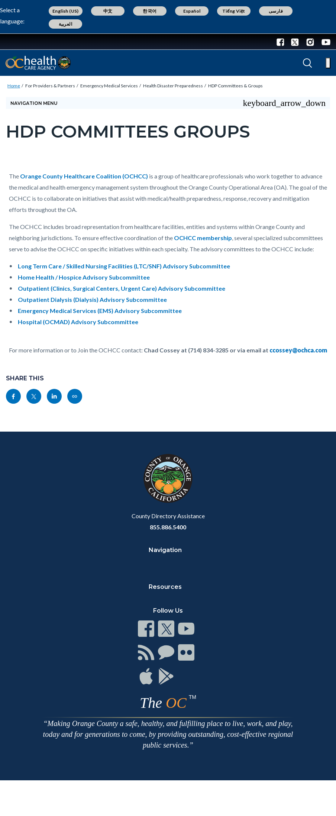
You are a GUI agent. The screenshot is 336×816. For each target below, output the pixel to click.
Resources (165, 586)
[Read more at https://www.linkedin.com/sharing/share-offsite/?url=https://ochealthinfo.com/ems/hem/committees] (54, 396)
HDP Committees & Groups (235, 85)
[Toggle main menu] (328, 63)
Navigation (165, 550)
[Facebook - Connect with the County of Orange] (282, 41)
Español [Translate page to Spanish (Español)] (192, 11)
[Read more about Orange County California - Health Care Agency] (38, 63)
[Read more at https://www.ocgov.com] (168, 478)
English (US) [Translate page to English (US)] (65, 11)
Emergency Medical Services (109, 85)
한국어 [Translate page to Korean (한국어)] (149, 11)
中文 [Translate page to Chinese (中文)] (108, 11)
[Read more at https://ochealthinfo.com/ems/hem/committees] (74, 396)
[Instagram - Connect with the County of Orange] (310, 41)
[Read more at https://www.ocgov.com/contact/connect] (146, 628)
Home (13, 85)
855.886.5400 (168, 526)
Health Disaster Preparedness (173, 85)
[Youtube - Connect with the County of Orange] (324, 41)
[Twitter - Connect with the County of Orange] (295, 41)
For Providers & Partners (50, 85)
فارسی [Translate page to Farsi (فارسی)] (276, 11)
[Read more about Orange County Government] (29, 41)
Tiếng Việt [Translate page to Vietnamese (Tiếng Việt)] (233, 11)
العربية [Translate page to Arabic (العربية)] (65, 24)
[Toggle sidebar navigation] (168, 103)
